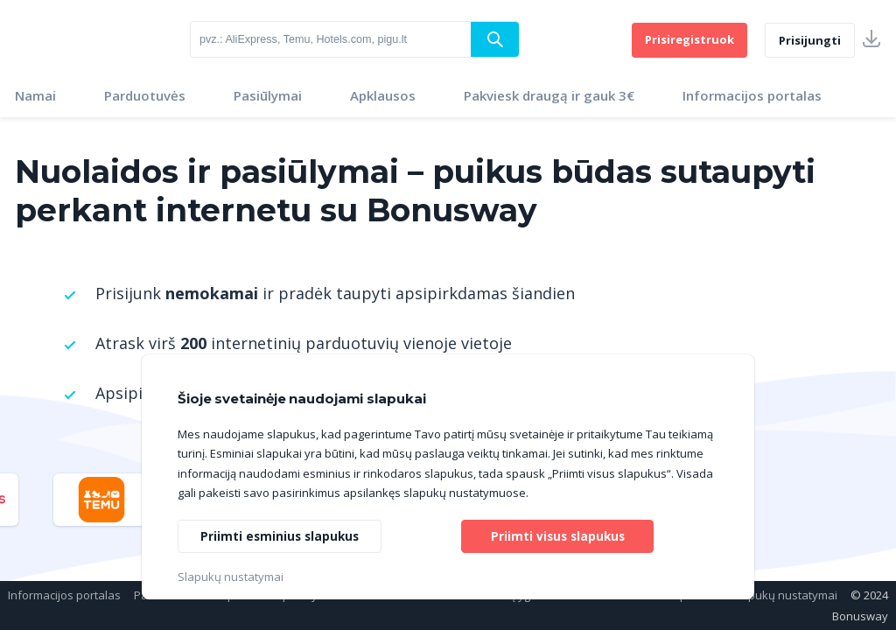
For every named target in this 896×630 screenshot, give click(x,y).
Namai (35, 95)
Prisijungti (810, 40)
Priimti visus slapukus (557, 535)
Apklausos (383, 95)
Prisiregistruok (689, 39)
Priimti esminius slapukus (281, 535)
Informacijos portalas (752, 95)
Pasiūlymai (268, 95)
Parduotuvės (145, 95)
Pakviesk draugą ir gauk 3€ (549, 95)
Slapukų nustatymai (784, 595)
